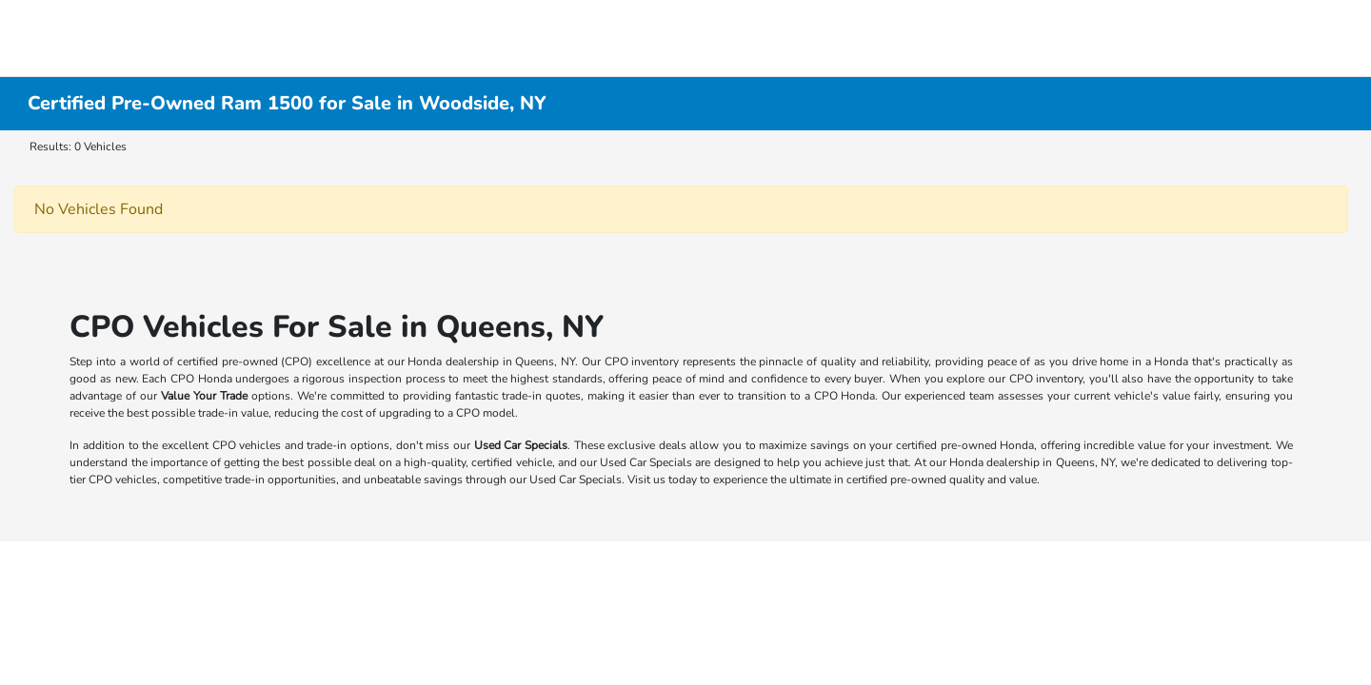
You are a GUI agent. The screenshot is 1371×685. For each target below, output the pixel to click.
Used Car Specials (520, 445)
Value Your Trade (204, 395)
